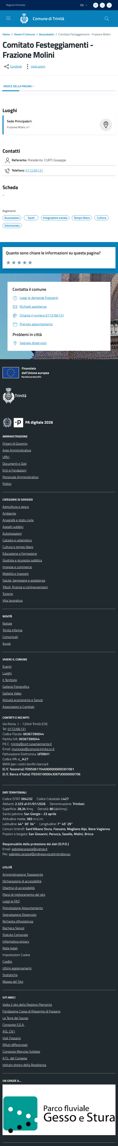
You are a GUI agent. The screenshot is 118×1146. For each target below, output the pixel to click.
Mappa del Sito (13, 981)
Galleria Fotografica (16, 686)
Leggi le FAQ (11, 901)
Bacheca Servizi (13, 928)
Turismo (8, 593)
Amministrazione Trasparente (23, 874)
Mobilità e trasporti (16, 573)
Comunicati (10, 636)
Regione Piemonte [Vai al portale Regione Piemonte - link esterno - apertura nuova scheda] (15, 5)
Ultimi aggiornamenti (17, 968)
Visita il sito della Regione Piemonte (27, 1004)
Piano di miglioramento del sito (24, 894)
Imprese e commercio (17, 566)
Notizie (7, 623)
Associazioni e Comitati (18, 706)
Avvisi (7, 643)
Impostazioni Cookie (16, 954)
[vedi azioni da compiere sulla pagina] (34, 66)
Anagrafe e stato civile (18, 520)
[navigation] (8, 18)
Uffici (6, 456)
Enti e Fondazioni (14, 470)
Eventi (7, 666)
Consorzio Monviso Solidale (21, 1051)
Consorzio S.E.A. (13, 1024)
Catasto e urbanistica (17, 540)
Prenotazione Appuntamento (23, 907)
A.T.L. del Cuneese (15, 1058)
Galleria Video (12, 693)
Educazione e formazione (20, 553)
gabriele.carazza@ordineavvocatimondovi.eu (39, 853)
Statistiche (10, 974)
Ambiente (9, 513)
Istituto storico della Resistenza (24, 1064)
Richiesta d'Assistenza (18, 921)
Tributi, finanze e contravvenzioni (25, 587)
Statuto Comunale (15, 934)
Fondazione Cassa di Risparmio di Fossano (31, 1011)
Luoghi (7, 673)
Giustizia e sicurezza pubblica (22, 560)
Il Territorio (10, 679)
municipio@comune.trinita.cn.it (33, 748)
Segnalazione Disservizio (19, 914)
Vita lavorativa (13, 600)
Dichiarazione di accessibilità (22, 881)
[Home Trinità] (40, 18)
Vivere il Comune (24, 34)
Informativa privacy (16, 941)
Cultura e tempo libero (18, 546)
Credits (7, 961)
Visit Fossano (12, 1038)
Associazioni (46, 34)
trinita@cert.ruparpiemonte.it (31, 743)
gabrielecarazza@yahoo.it (29, 848)
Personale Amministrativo (20, 476)
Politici (7, 483)
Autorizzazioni (12, 533)
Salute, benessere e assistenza (24, 580)
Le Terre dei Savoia (15, 1017)
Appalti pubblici (13, 526)
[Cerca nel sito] (107, 19)
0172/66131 (17, 728)
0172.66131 (34, 170)
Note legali (10, 948)
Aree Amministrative (17, 450)
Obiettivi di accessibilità (19, 887)
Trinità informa (12, 630)
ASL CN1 (9, 1031)
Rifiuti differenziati (15, 1044)
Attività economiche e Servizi (23, 699)
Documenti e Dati (15, 463)
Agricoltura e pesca (16, 506)
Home (6, 34)
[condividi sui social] (13, 66)
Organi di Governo (15, 443)
